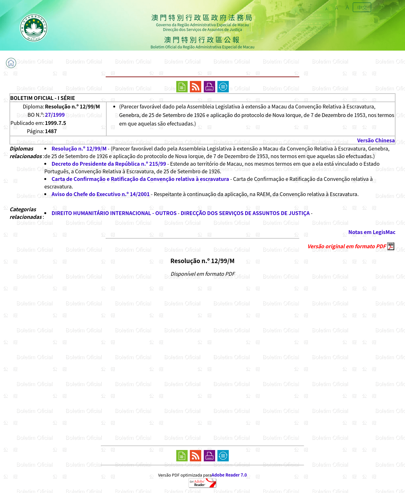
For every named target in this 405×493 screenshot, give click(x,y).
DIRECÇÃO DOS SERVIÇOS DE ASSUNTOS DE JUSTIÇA (245, 213)
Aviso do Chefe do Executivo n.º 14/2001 (101, 194)
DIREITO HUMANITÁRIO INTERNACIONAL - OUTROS (114, 213)
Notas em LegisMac (372, 232)
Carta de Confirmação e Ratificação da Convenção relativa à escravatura (140, 178)
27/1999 (55, 114)
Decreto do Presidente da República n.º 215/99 (109, 163)
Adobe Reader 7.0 (229, 475)
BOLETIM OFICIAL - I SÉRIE (42, 98)
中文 (362, 7)
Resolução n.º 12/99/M (79, 148)
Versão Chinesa (376, 140)
